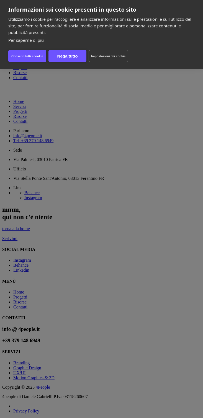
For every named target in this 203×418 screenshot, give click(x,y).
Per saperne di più (26, 40)
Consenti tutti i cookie (27, 56)
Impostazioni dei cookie (108, 56)
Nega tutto (67, 56)
